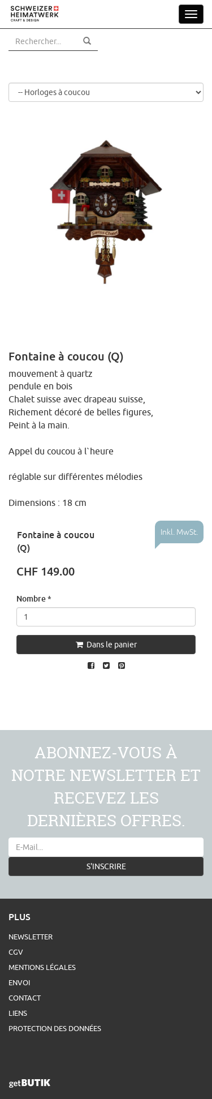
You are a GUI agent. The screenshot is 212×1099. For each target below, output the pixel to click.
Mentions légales (42, 967)
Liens (17, 1013)
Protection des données (54, 1028)
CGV (15, 951)
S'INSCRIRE (106, 866)
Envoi (19, 982)
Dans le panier (106, 644)
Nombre (33, 598)
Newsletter (30, 936)
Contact (24, 997)
